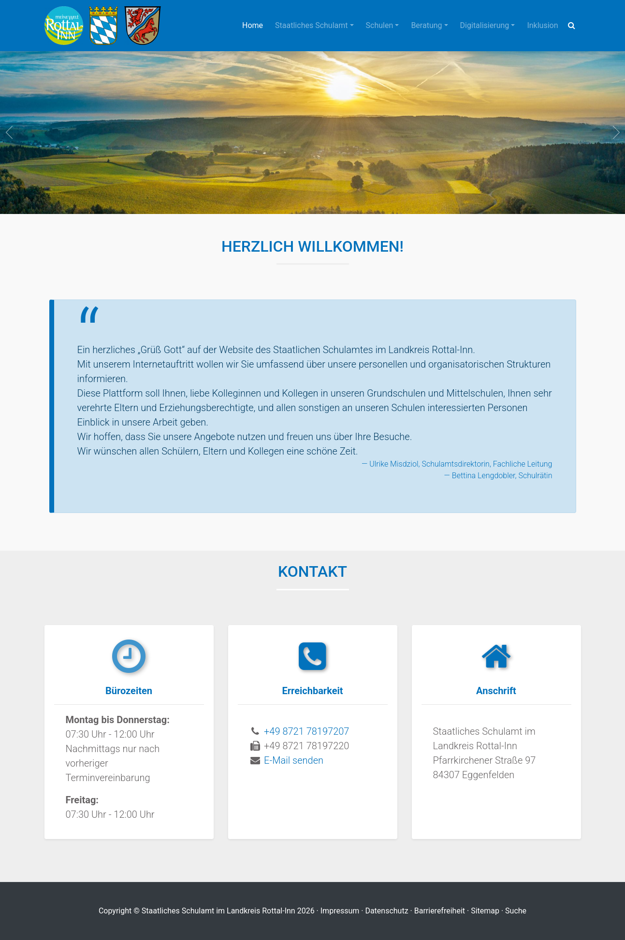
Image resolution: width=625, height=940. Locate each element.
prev (9, 132)
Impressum (340, 910)
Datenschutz (386, 910)
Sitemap (485, 910)
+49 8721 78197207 (306, 731)
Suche (515, 910)
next (615, 132)
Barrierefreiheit (439, 910)
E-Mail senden (293, 760)
